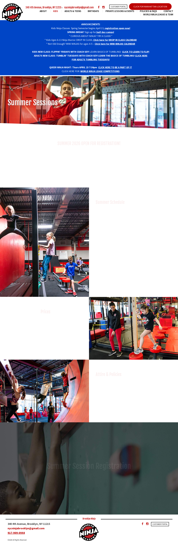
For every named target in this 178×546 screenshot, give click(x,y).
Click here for (100, 40)
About (44, 11)
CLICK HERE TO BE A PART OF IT (115, 67)
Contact (168, 11)
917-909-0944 (16, 532)
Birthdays (94, 11)
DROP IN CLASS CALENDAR (123, 40)
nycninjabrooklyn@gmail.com (79, 7)
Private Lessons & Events (120, 11)
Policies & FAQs (149, 11)
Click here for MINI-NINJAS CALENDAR (115, 43)
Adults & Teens (73, 11)
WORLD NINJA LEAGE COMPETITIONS (100, 71)
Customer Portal (118, 7)
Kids (56, 11)
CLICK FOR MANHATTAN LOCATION (150, 6)
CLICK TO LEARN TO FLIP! (135, 51)
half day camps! (105, 32)
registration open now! (117, 28)
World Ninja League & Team (158, 14)
